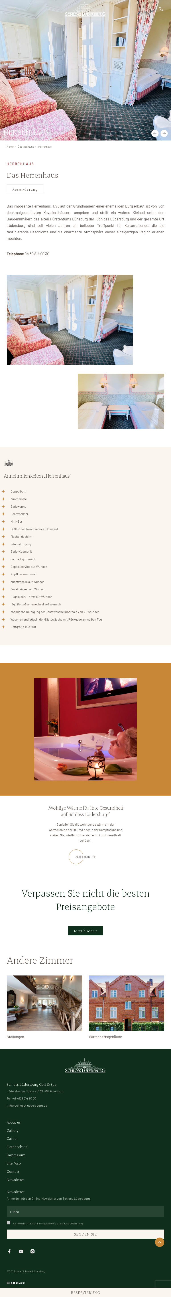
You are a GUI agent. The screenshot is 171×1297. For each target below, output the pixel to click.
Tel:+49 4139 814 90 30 (21, 1098)
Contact (13, 1171)
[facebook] (9, 1251)
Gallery (12, 1130)
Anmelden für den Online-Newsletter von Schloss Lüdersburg (45, 1223)
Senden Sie (85, 1234)
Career (12, 1138)
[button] (155, 133)
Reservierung (25, 189)
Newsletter (15, 1179)
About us (14, 1122)
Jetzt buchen (85, 930)
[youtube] (21, 1251)
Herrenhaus (45, 146)
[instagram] (32, 1251)
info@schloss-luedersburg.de (27, 1105)
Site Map (14, 1163)
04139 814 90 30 (36, 253)
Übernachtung (26, 146)
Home (10, 146)
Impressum (16, 1154)
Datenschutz (17, 1146)
